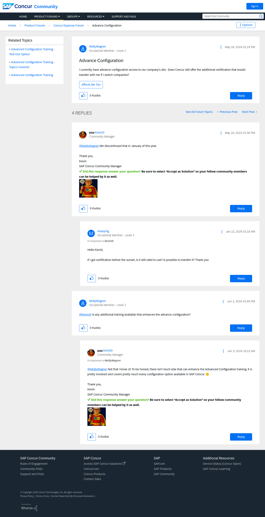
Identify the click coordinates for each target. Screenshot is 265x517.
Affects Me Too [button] (91, 84)
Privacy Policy (27, 496)
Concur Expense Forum (69, 25)
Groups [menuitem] (72, 16)
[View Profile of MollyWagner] (97, 46)
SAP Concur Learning (216, 468)
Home (12, 25)
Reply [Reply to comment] (241, 208)
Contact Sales (92, 479)
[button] (221, 47)
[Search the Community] (233, 16)
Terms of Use (42, 496)
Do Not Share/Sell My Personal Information (73, 496)
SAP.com (159, 463)
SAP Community (164, 474)
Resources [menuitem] (94, 16)
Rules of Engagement (33, 463)
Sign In (255, 6)
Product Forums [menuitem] (45, 16)
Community (46, 6)
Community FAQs (31, 468)
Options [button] (247, 25)
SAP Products (163, 468)
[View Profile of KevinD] (99, 132)
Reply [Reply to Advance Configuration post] (241, 95)
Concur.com (91, 468)
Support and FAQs (32, 474)
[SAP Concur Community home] (17, 6)
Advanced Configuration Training (32, 75)
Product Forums (34, 25)
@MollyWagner (89, 145)
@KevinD (85, 314)
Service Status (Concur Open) (222, 463)
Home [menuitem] (23, 16)
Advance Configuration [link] (106, 25)
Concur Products (94, 474)
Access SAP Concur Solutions (105, 463)
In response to (100, 241)
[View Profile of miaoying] (103, 231)
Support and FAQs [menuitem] (124, 16)
